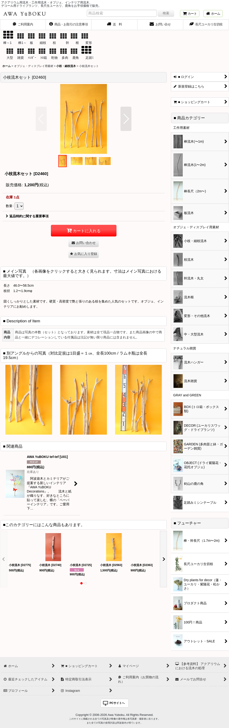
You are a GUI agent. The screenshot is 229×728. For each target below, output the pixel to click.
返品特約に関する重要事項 (27, 216)
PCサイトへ (117, 703)
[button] (41, 119)
